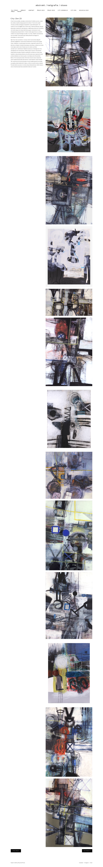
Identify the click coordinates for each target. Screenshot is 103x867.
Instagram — (87, 862)
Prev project (15, 850)
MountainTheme (21, 862)
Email (91, 862)
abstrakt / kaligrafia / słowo (51, 5)
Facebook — (81, 862)
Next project (87, 850)
